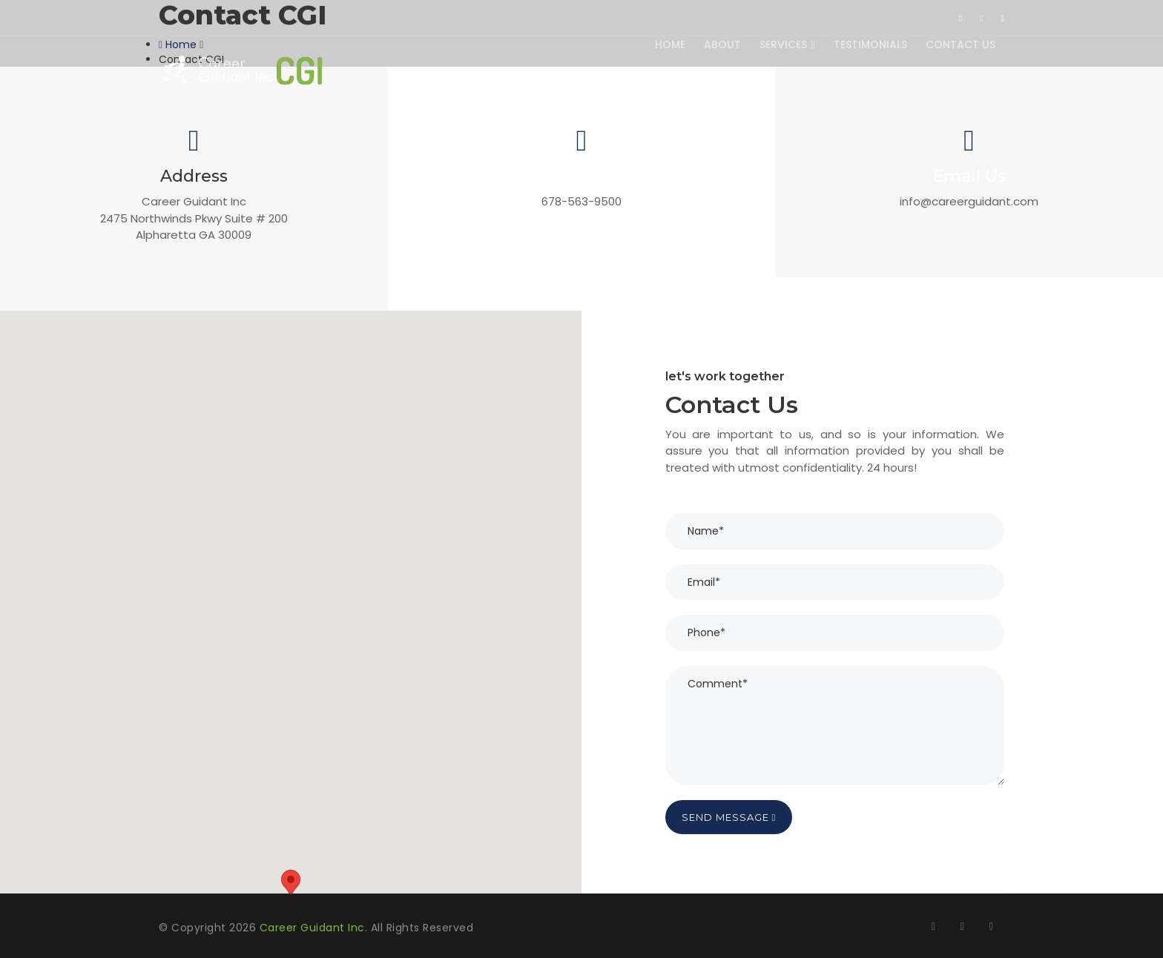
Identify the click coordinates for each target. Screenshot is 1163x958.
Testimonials (869, 44)
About (719, 44)
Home (666, 44)
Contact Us (960, 44)
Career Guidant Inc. (315, 927)
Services (785, 44)
